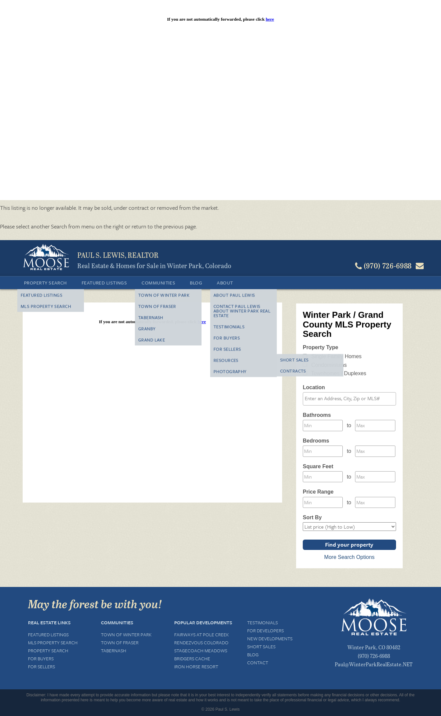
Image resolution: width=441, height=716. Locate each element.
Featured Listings (104, 282)
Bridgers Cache (192, 658)
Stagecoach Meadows (200, 650)
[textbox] (351, 398)
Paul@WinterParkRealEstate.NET (374, 664)
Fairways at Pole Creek (201, 634)
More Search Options (349, 557)
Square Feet (318, 466)
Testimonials (262, 622)
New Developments (269, 638)
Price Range (318, 492)
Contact (257, 662)
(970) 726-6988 (374, 656)
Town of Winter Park (126, 634)
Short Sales (261, 646)
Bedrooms (316, 441)
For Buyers (41, 658)
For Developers (265, 630)
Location (314, 387)
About (225, 282)
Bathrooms (317, 415)
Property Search (45, 282)
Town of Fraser (120, 642)
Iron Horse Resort (196, 666)
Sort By (312, 517)
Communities (158, 282)
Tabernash (113, 650)
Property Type (320, 347)
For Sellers (41, 666)
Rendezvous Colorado (201, 642)
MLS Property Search (53, 642)
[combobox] (349, 399)
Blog (196, 282)
